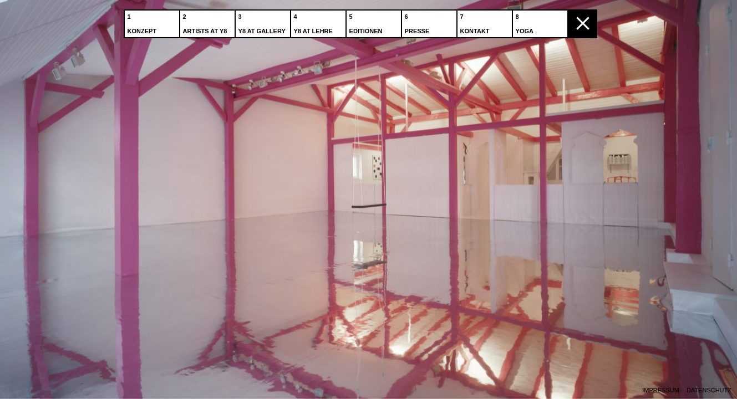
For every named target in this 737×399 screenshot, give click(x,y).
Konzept (143, 21)
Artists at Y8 (206, 21)
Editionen (367, 21)
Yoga (526, 21)
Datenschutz (709, 390)
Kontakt (476, 21)
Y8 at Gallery (263, 21)
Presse (418, 21)
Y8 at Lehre (314, 21)
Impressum (660, 390)
